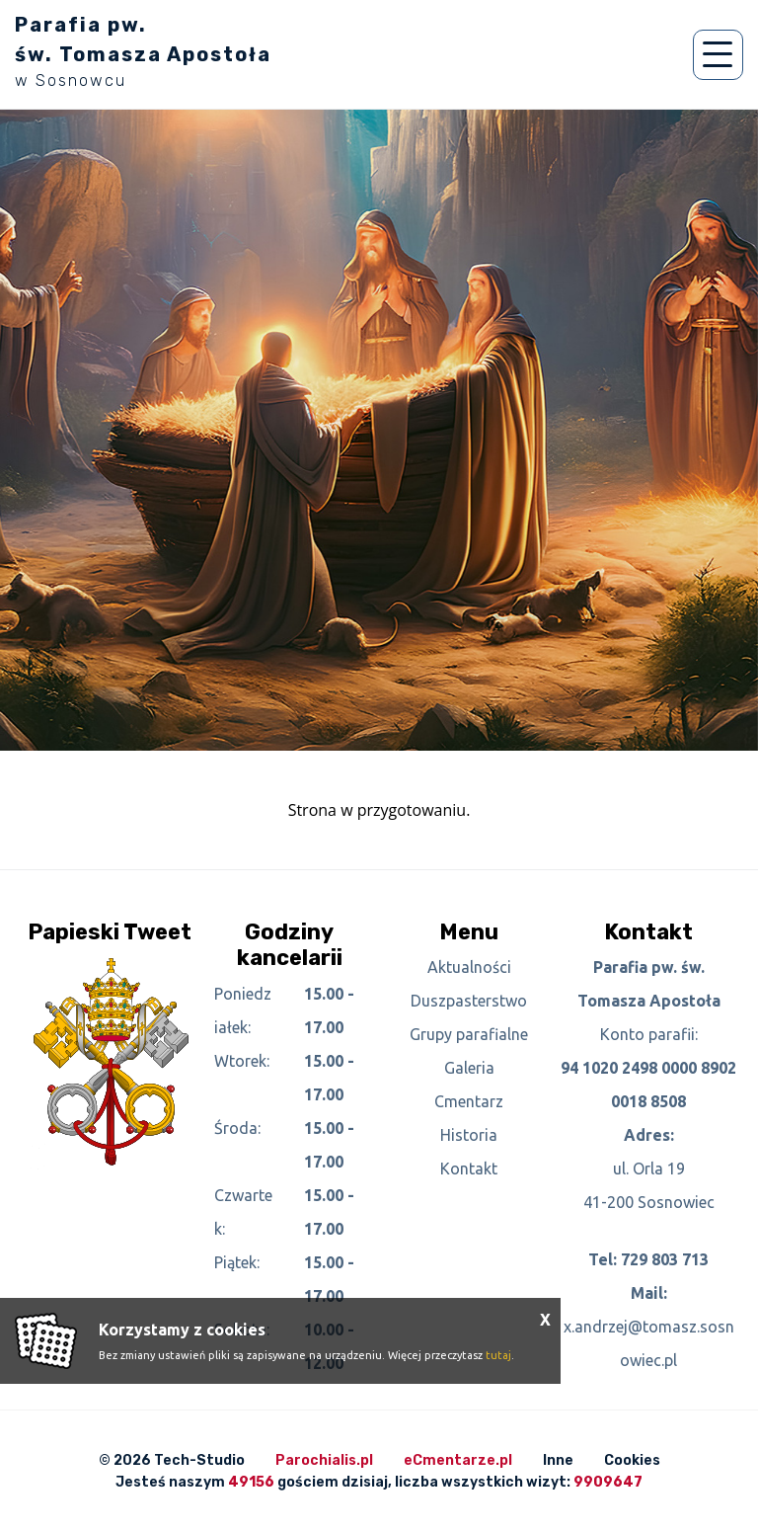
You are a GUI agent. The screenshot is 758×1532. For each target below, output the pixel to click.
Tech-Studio (199, 1460)
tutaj (498, 1355)
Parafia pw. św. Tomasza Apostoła (143, 51)
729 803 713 (665, 1259)
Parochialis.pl (324, 1460)
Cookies (632, 1460)
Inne (558, 1460)
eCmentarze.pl (458, 1460)
